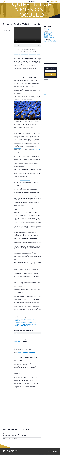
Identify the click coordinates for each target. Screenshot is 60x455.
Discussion (33, 51)
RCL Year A (8, 30)
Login (45, 93)
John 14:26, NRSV (17, 228)
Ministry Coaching (47, 86)
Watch (18, 49)
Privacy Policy (46, 87)
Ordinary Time (5, 30)
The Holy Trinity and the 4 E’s (48, 32)
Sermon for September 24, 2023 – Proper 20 (50, 59)
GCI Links (40, 1)
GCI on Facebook (46, 82)
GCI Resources (46, 83)
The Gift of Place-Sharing (48, 35)
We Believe (46, 36)
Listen (23, 49)
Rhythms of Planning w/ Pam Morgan (49, 40)
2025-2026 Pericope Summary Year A (49, 62)
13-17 (19, 54)
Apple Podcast (32, 352)
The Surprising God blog (47, 88)
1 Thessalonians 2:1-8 (32, 54)
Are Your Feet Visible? (47, 33)
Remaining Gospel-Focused (48, 34)
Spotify (19, 352)
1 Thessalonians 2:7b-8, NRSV (30, 249)
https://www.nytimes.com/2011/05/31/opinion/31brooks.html (25, 322)
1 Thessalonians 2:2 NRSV (25, 180)
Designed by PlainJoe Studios (7, 454)
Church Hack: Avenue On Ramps (49, 37)
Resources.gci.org (54, 451)
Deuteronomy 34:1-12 (24, 54)
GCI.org (48, 451)
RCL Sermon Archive (47, 61)
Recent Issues (32, 1)
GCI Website (46, 84)
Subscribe (54, 1)
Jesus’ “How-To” (46, 29)
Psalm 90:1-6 (16, 54)
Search (48, 1)
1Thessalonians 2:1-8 (36, 149)
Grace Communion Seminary (48, 85)
